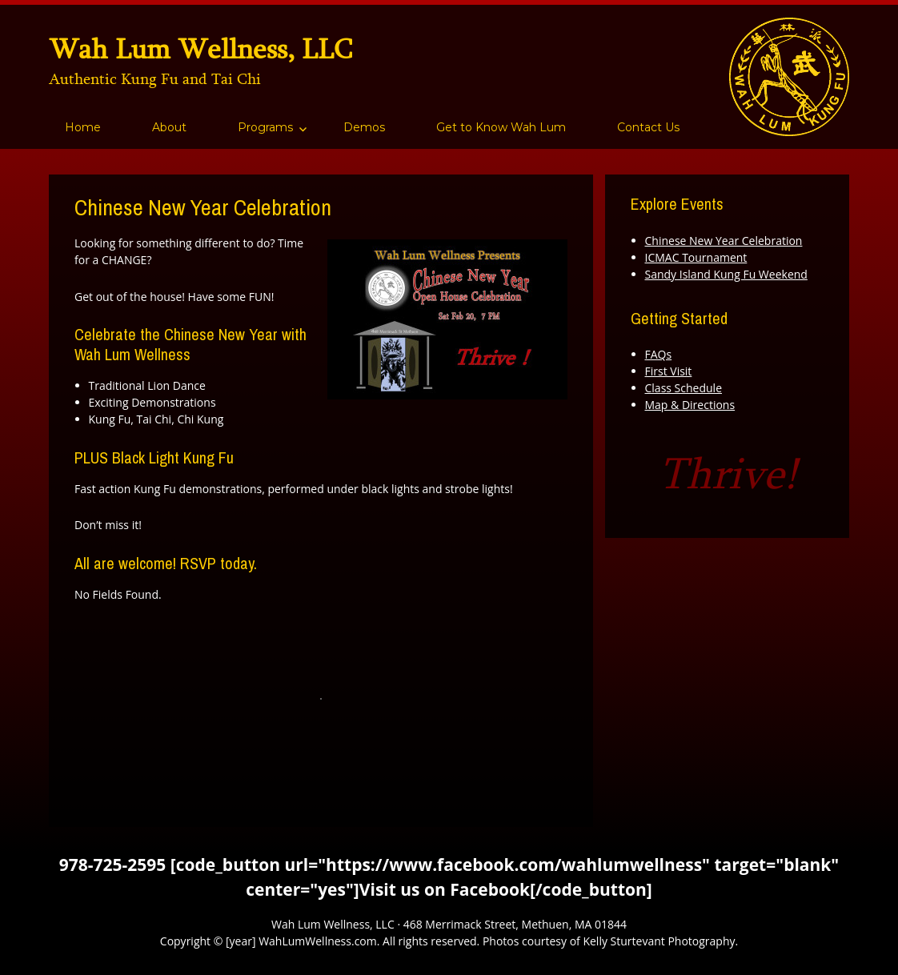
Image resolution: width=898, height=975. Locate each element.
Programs (265, 127)
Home (83, 127)
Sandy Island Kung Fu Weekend (726, 274)
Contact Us (648, 127)
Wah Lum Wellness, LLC (200, 48)
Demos (364, 127)
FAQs (658, 354)
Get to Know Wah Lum (501, 127)
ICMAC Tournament (696, 257)
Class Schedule (684, 387)
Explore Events (677, 204)
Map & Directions (690, 404)
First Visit (668, 371)
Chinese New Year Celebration (724, 240)
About (169, 127)
